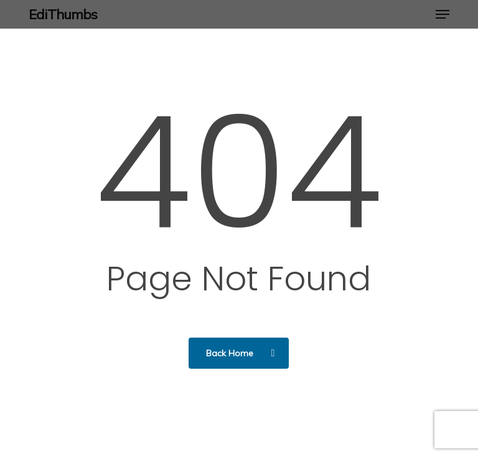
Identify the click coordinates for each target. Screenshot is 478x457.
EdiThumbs (63, 14)
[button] (442, 14)
